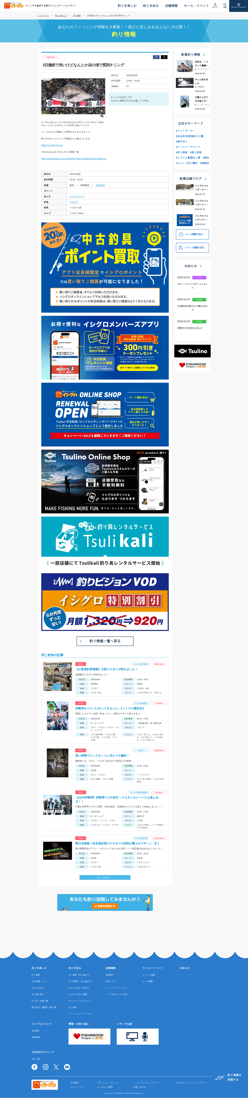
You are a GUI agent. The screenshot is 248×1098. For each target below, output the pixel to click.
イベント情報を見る (191, 248)
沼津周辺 (100, 185)
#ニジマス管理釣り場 (188, 157)
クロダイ (73, 202)
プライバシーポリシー (108, 1083)
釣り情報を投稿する (228, 1077)
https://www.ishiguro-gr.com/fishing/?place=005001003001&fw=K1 (73, 158)
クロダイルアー (77, 196)
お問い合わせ (139, 1087)
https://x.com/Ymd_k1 (52, 145)
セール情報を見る (191, 234)
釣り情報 (77, 16)
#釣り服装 (181, 152)
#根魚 (206, 157)
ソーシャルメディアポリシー (147, 1083)
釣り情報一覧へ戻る (105, 641)
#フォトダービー (185, 131)
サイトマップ (77, 1087)
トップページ (43, 16)
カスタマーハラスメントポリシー (192, 1083)
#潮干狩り (181, 141)
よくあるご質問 (105, 1087)
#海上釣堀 (196, 152)
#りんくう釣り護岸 (187, 163)
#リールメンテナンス (188, 147)
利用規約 (75, 1083)
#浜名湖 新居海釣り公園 (189, 136)
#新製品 (204, 163)
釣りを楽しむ (61, 16)
